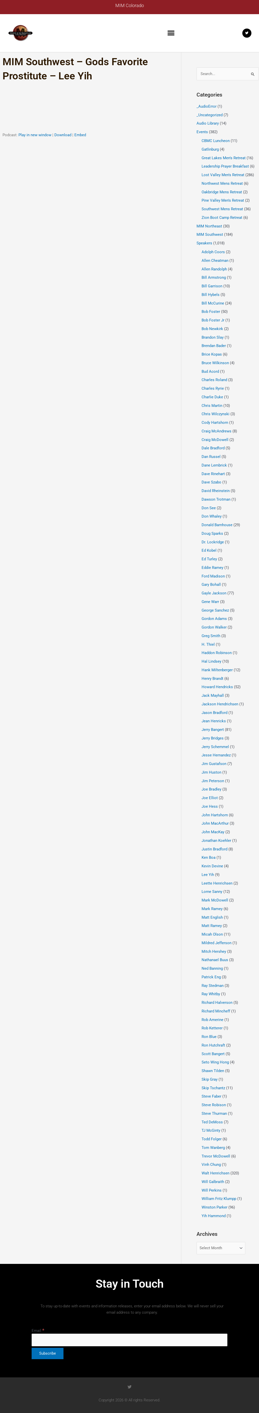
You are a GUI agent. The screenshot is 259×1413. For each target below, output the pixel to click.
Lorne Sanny (212, 891)
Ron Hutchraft (213, 1045)
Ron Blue (209, 1036)
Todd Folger (212, 1139)
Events (202, 132)
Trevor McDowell (216, 1156)
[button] (171, 33)
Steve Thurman (214, 1113)
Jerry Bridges (213, 738)
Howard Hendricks (217, 687)
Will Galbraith (213, 1181)
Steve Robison (214, 1105)
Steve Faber (211, 1096)
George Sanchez (215, 610)
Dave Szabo (211, 482)
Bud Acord (210, 371)
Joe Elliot (210, 798)
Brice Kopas (212, 354)
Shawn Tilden (213, 1071)
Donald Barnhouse (217, 525)
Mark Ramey (212, 909)
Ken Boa (208, 857)
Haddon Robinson (217, 653)
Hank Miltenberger (217, 670)
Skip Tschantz (213, 1088)
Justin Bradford (214, 849)
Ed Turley (209, 559)
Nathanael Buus (215, 960)
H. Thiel (208, 644)
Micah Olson (212, 934)
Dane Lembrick (214, 465)
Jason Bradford (214, 712)
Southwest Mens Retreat (222, 209)
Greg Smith (211, 636)
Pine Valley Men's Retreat (223, 200)
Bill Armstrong (214, 277)
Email (38, 1330)
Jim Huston (211, 772)
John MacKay (213, 832)
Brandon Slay (213, 337)
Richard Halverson (217, 1002)
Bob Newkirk (212, 329)
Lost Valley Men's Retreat (223, 175)
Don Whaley (212, 516)
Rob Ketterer (212, 1028)
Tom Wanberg (213, 1147)
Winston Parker (214, 1207)
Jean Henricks (214, 721)
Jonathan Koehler (216, 840)
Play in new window (34, 135)
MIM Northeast (209, 226)
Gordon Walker (214, 627)
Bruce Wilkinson (215, 363)
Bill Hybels (211, 294)
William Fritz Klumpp (219, 1198)
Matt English (212, 917)
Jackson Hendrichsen (220, 704)
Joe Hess (210, 806)
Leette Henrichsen (217, 883)
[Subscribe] (47, 1353)
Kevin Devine (212, 866)
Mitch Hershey (214, 951)
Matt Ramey (212, 925)
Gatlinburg (210, 149)
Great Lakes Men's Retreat (224, 158)
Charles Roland (214, 380)
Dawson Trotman (216, 499)
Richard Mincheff (216, 1011)
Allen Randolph (214, 269)
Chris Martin (212, 405)
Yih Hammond (214, 1216)
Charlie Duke (212, 397)
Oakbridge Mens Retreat (222, 192)
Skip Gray (210, 1079)
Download (62, 135)
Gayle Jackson (214, 593)
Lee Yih (208, 874)
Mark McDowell (215, 900)
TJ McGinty (211, 1130)
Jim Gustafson (214, 763)
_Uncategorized (210, 115)
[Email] (129, 1340)
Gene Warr (210, 601)
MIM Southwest (210, 234)
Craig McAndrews (216, 431)
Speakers (204, 243)
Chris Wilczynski (215, 414)
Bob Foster (211, 311)
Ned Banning (212, 968)
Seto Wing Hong (215, 1062)
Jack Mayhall (213, 695)
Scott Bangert (213, 1054)
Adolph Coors (213, 252)
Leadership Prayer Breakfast (225, 166)
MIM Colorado (129, 5)
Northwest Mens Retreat (222, 183)
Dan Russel (211, 456)
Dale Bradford (213, 448)
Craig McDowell (215, 439)
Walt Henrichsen (215, 1173)
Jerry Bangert (213, 729)
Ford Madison (213, 576)
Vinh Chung (211, 1164)
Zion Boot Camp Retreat (222, 217)
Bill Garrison (212, 286)
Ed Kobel (209, 550)
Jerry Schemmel (215, 747)
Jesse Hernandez (216, 755)
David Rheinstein (216, 491)
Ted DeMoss (212, 1122)
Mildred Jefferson (216, 943)
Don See (209, 508)
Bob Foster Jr (213, 320)
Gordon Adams (214, 618)
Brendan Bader (214, 345)
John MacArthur (215, 823)
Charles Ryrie (213, 388)
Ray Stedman (213, 985)
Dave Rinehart (213, 474)
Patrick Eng (211, 977)
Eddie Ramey (212, 567)
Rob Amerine (212, 1019)
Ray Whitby (211, 994)
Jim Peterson (213, 781)
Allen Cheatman (215, 260)
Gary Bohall (211, 584)
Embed (80, 135)
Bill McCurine (213, 303)
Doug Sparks (212, 533)
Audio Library (208, 123)
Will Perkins (212, 1190)
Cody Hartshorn (215, 422)
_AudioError (207, 106)
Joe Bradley (211, 789)
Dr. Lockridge (213, 542)
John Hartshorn (215, 815)
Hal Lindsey (211, 661)
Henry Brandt (212, 678)
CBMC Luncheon (216, 140)
